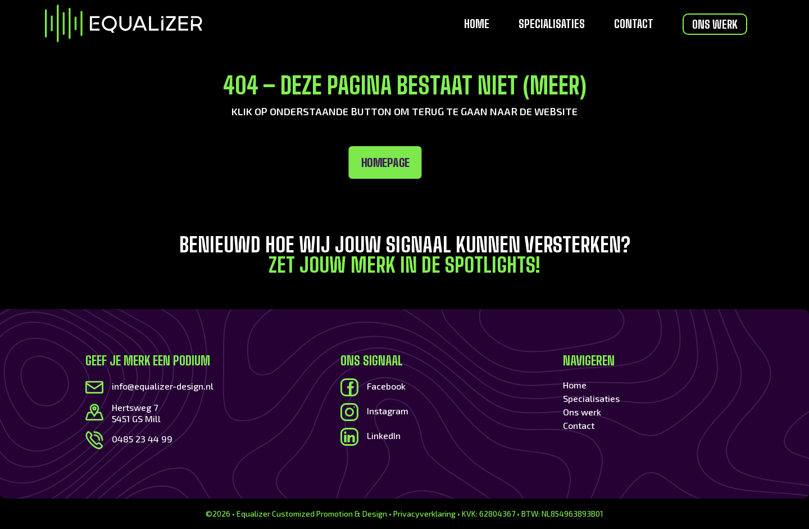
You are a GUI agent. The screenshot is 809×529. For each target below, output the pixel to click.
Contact (633, 25)
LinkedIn (384, 435)
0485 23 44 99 (142, 438)
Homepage (203, 162)
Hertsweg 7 (135, 407)
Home (476, 25)
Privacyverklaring (424, 513)
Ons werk (715, 24)
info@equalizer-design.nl (162, 386)
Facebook (386, 386)
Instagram (387, 410)
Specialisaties (552, 25)
